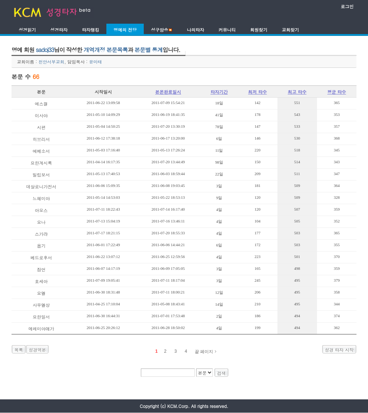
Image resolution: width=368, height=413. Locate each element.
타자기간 (219, 92)
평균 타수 (336, 92)
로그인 (347, 6)
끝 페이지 (204, 351)
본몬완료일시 (168, 92)
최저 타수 (257, 92)
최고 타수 (297, 92)
